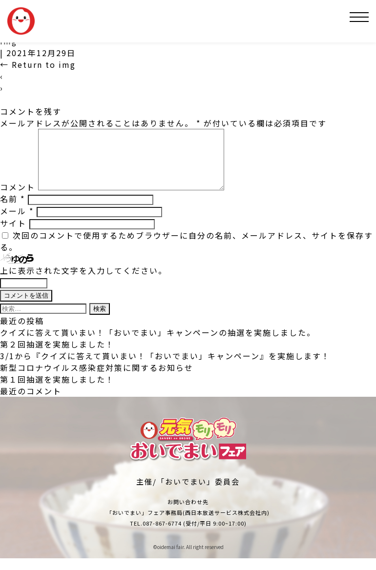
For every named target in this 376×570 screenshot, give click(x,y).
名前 (12, 210)
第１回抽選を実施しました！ (57, 391)
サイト (13, 235)
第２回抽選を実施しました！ (57, 356)
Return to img (38, 64)
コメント (17, 198)
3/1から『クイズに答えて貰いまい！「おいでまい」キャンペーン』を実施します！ (165, 367)
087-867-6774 (162, 535)
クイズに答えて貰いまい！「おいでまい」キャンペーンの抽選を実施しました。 (157, 344)
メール (17, 222)
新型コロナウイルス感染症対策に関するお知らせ (96, 379)
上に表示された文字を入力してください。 (83, 282)
